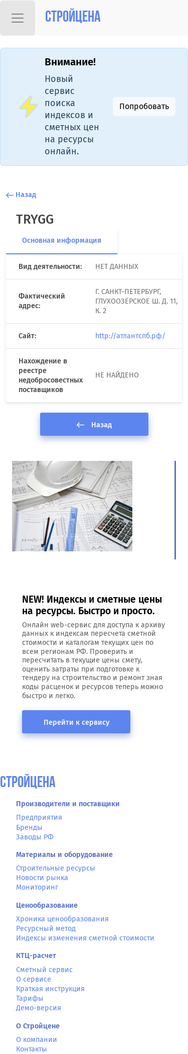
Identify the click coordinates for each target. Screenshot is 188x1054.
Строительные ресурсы (55, 868)
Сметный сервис (44, 970)
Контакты (31, 1049)
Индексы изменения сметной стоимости (85, 938)
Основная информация (61, 240)
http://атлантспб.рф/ (130, 336)
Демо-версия (38, 1008)
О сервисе (33, 979)
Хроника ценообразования (62, 919)
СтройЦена (28, 783)
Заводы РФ (35, 837)
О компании (36, 1039)
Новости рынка (42, 878)
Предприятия (39, 817)
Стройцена (73, 18)
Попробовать (144, 106)
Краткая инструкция (50, 989)
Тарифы (30, 998)
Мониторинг (37, 887)
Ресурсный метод (46, 928)
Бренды (29, 827)
